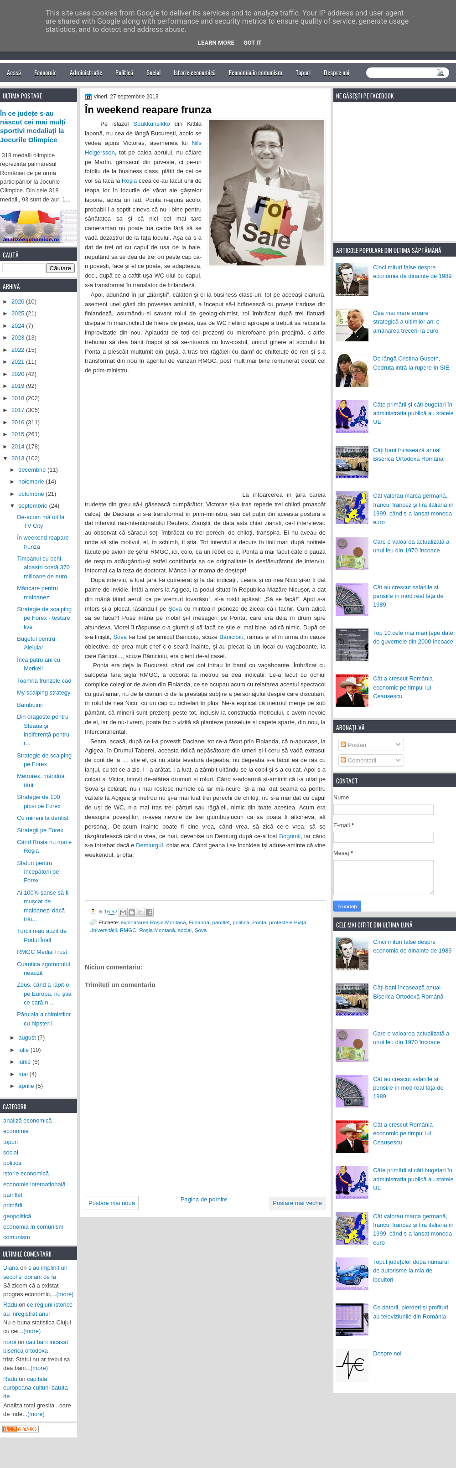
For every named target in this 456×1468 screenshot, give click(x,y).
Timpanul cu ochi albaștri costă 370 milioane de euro (43, 567)
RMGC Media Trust (42, 951)
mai (23, 1074)
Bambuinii (29, 704)
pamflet (221, 922)
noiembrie (32, 481)
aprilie (27, 1085)
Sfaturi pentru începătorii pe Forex (38, 872)
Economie (45, 72)
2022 (18, 349)
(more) (65, 1294)
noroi (9, 1342)
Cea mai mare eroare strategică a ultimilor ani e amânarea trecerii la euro (406, 321)
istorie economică (26, 1173)
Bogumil (290, 836)
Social (153, 72)
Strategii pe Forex (40, 830)
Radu (10, 1304)
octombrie (32, 493)
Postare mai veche (297, 1203)
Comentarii (358, 760)
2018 (18, 398)
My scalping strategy (43, 692)
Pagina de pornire (204, 1199)
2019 (18, 385)
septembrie (33, 505)
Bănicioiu (231, 637)
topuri (10, 1141)
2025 (18, 313)
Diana (11, 1267)
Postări (353, 745)
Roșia (129, 180)
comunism (16, 1237)
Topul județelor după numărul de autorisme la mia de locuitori (411, 1270)
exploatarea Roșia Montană (153, 922)
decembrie (32, 469)
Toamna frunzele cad (44, 680)
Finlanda (199, 922)
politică (241, 922)
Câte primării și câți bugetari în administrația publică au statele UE (413, 413)
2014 (18, 446)
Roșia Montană (157, 930)
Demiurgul (149, 845)
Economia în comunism (255, 72)
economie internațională (34, 1184)
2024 (18, 325)
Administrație (86, 72)
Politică (124, 72)
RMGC (128, 930)
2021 (18, 361)
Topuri (303, 72)
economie (16, 1131)
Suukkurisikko (152, 123)
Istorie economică (195, 72)
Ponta (259, 922)
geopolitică (17, 1216)
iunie (25, 1061)
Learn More (216, 42)
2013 (18, 458)
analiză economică (27, 1120)
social (185, 930)
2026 (18, 301)
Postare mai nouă (111, 1203)
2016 (18, 422)
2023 (18, 337)
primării (12, 1205)
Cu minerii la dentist (42, 817)
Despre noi (336, 72)
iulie (24, 1049)
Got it (253, 42)
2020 (18, 374)
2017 (18, 410)
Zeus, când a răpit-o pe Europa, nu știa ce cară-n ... (44, 993)
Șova (175, 608)
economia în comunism (33, 1226)
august (27, 1037)
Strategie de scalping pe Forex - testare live (44, 618)
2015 (18, 434)
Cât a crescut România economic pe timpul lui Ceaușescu (403, 687)
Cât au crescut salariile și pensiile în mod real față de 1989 (408, 596)
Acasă (14, 72)
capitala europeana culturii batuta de (35, 1387)
